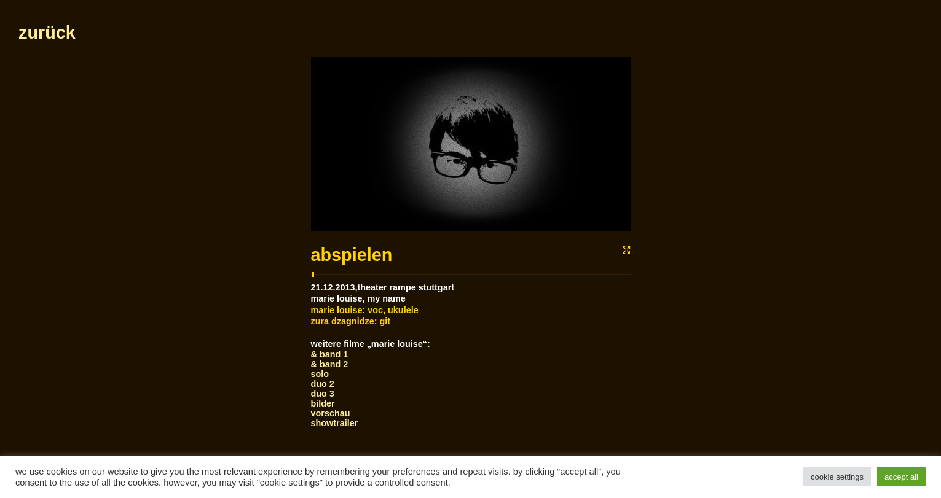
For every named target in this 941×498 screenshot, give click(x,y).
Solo (320, 374)
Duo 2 (322, 384)
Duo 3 (322, 394)
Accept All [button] (901, 476)
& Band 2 (329, 364)
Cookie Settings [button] (837, 476)
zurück (47, 32)
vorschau (330, 413)
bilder (323, 403)
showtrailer (334, 423)
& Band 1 (329, 354)
